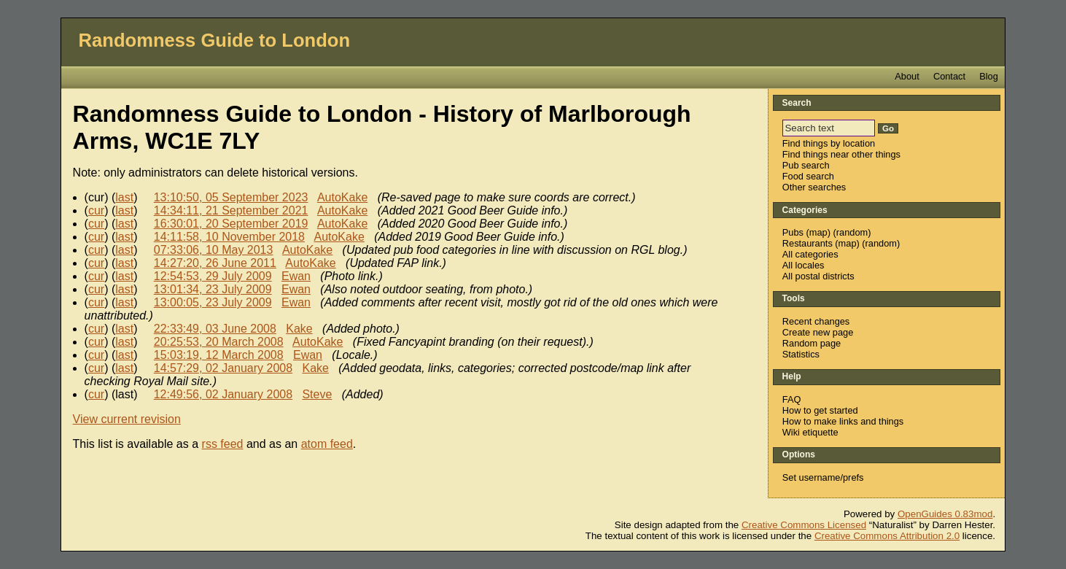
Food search (808, 176)
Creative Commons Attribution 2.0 (887, 535)
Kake (299, 328)
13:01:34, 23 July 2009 (213, 289)
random (852, 232)
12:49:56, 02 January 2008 (223, 394)
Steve (317, 394)
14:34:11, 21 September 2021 (231, 210)
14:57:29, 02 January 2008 (223, 368)
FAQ (791, 399)
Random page (811, 343)
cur (96, 210)
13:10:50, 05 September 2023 (231, 197)
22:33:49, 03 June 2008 (215, 328)
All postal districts (818, 276)
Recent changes (815, 321)
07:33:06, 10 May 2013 (213, 250)
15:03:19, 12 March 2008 (219, 355)
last (124, 197)
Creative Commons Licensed (804, 524)
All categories (810, 254)
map (818, 232)
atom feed (327, 444)
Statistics (801, 354)
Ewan (296, 276)
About (907, 76)
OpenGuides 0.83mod (945, 513)
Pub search (806, 165)
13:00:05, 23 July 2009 (213, 302)
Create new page (817, 332)
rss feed (223, 444)
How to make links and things (842, 421)
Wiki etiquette (810, 432)
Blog (988, 76)
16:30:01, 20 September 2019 (231, 223)
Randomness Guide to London (215, 40)
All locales (803, 265)
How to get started (820, 410)
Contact (949, 76)
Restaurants (807, 243)
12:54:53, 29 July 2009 (213, 276)
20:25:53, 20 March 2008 (219, 342)
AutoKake (342, 197)
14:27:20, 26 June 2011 (215, 263)
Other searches (814, 187)
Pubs (793, 232)
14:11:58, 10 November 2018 (229, 237)
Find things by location (828, 143)
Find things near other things (841, 154)
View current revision (127, 419)
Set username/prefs (823, 477)
